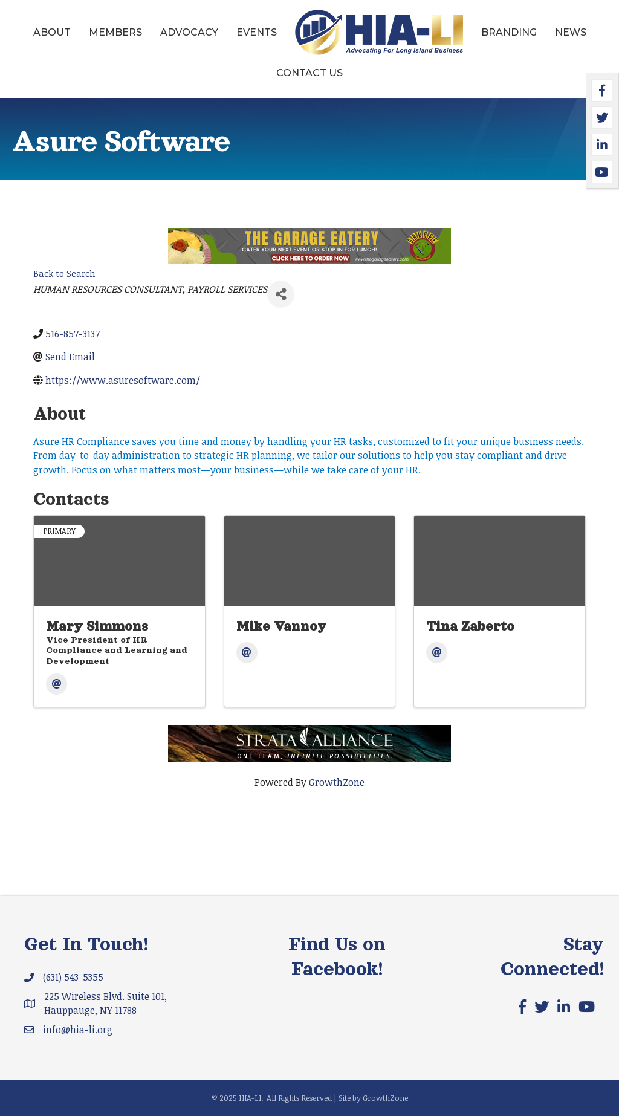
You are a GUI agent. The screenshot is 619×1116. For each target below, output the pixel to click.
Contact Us (309, 73)
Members (115, 32)
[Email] (56, 684)
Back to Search (64, 273)
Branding (509, 32)
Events (256, 32)
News (570, 32)
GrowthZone (337, 782)
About (52, 32)
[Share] (280, 294)
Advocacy (189, 32)
